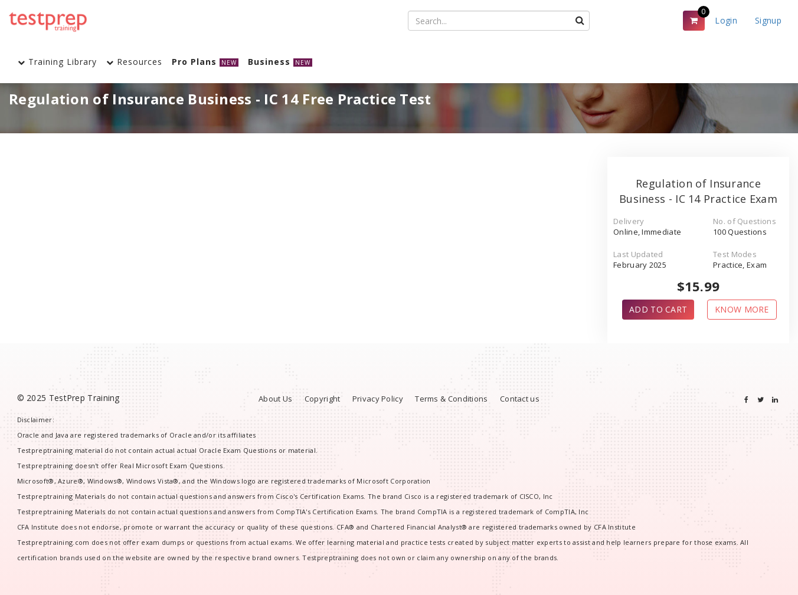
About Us (275, 398)
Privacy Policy (377, 398)
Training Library (57, 61)
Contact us (519, 398)
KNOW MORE (742, 309)
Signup (768, 20)
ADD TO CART (658, 309)
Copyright (323, 398)
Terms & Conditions (451, 398)
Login (726, 20)
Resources (134, 61)
